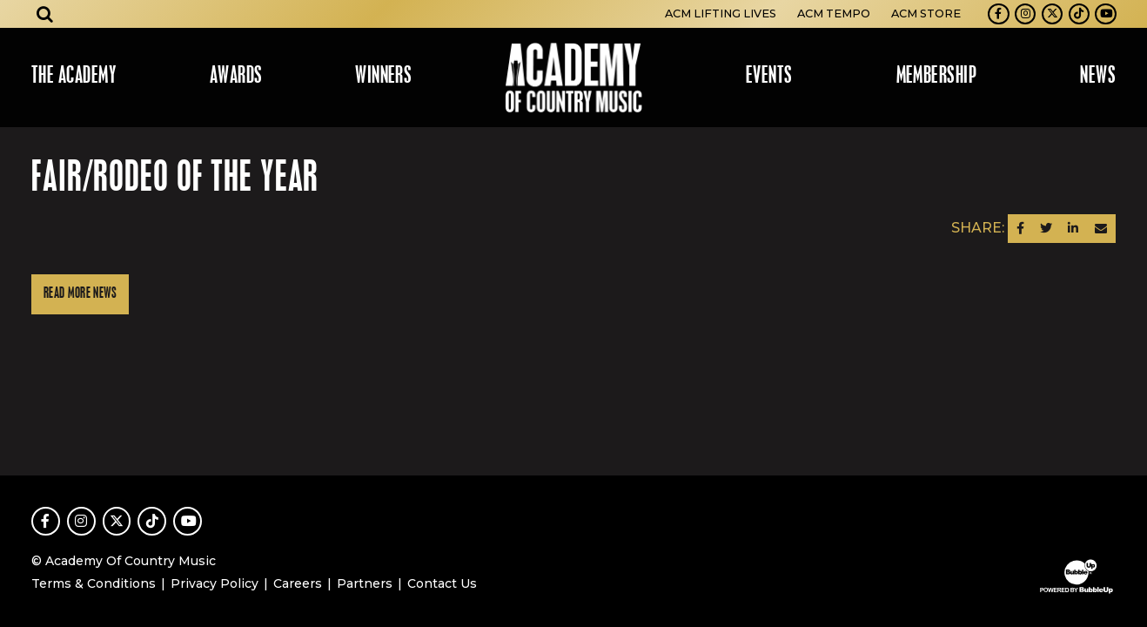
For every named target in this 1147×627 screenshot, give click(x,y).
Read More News (80, 293)
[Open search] (45, 14)
